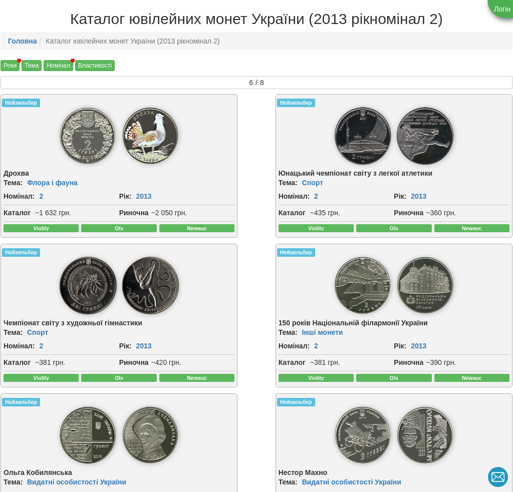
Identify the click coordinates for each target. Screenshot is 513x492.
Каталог (17, 221)
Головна (22, 41)
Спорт (167, 187)
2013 (28, 205)
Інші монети (437, 187)
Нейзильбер (21, 103)
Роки (10, 65)
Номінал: (19, 193)
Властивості (95, 65)
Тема (32, 65)
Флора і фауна (52, 180)
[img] (31, 134)
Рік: (10, 204)
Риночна (18, 232)
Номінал (58, 65)
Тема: (13, 180)
